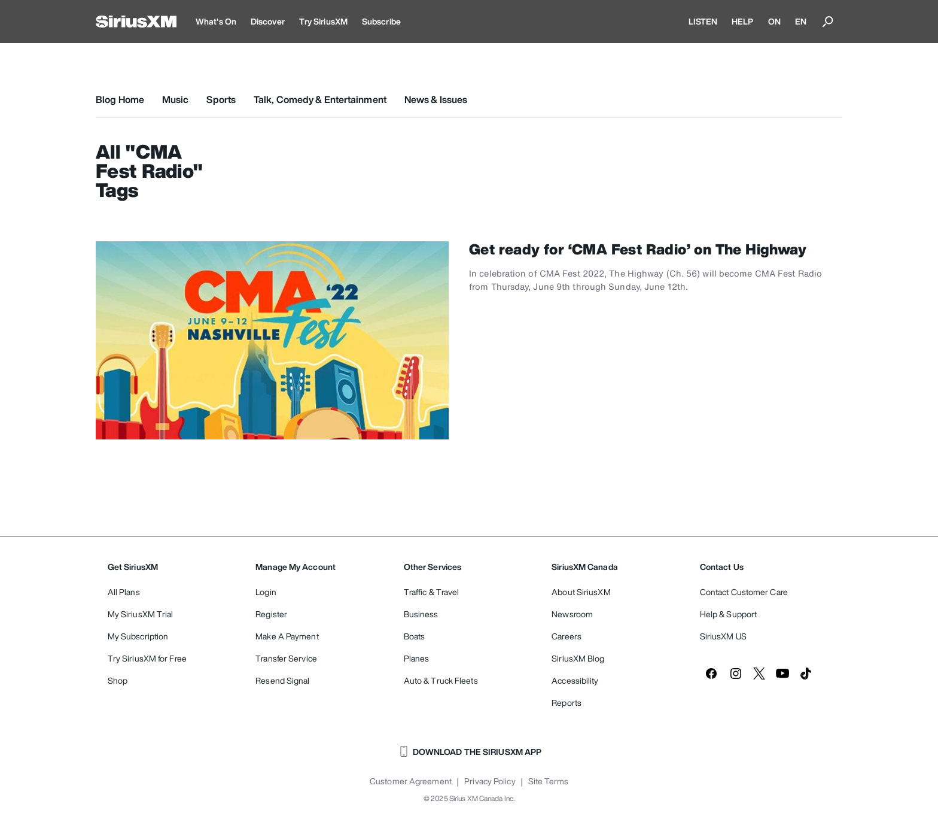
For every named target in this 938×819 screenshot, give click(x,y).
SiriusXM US (723, 636)
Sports (221, 99)
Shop (117, 680)
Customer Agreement (411, 781)
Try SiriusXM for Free (147, 658)
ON (774, 21)
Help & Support (728, 614)
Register (271, 614)
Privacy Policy (489, 781)
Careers (566, 636)
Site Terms (548, 781)
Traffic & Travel (431, 592)
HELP (742, 21)
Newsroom (572, 614)
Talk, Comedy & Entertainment (320, 99)
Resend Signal (282, 680)
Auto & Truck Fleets (441, 680)
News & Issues (435, 99)
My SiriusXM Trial (140, 614)
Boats (414, 636)
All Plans (124, 592)
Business (421, 614)
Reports (566, 702)
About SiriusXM (581, 592)
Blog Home (120, 99)
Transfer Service (286, 658)
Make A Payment (286, 636)
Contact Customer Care (744, 592)
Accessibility (575, 680)
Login (265, 592)
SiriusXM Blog (578, 658)
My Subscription (138, 636)
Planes (417, 658)
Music (175, 99)
